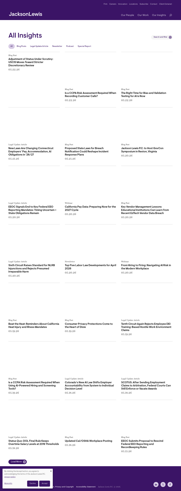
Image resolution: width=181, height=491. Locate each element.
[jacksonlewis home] (25, 13)
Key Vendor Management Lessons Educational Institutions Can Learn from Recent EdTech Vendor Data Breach (145, 210)
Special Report (84, 46)
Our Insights (159, 15)
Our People (127, 15)
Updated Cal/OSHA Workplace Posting (88, 441)
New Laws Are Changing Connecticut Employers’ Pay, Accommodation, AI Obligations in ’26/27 (30, 151)
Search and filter (160, 37)
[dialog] (28, 478)
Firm (105, 4)
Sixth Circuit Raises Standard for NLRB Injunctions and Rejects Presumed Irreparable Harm (31, 268)
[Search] (169, 15)
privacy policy (9, 477)
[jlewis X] (163, 484)
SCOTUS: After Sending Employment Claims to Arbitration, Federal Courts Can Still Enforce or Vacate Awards (146, 385)
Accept (45, 483)
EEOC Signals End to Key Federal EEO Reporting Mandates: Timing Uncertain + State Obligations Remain (32, 210)
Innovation (122, 4)
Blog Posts (21, 46)
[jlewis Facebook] (170, 484)
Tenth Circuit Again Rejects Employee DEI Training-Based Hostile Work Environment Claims (146, 327)
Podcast (70, 46)
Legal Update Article (39, 46)
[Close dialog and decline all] (51, 470)
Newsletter (57, 46)
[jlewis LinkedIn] (156, 484)
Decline (33, 483)
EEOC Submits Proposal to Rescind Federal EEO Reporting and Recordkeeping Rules (142, 444)
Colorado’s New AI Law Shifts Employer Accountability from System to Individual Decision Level (89, 385)
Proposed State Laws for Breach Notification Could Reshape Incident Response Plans (86, 151)
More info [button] (8, 483)
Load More (16, 462)
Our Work (143, 15)
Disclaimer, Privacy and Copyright (59, 487)
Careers (112, 4)
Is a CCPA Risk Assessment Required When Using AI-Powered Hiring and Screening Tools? (34, 385)
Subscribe (144, 4)
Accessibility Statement (85, 487)
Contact (153, 4)
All (11, 46)
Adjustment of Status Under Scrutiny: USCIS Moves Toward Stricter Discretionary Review (30, 62)
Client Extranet (165, 4)
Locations (133, 4)
